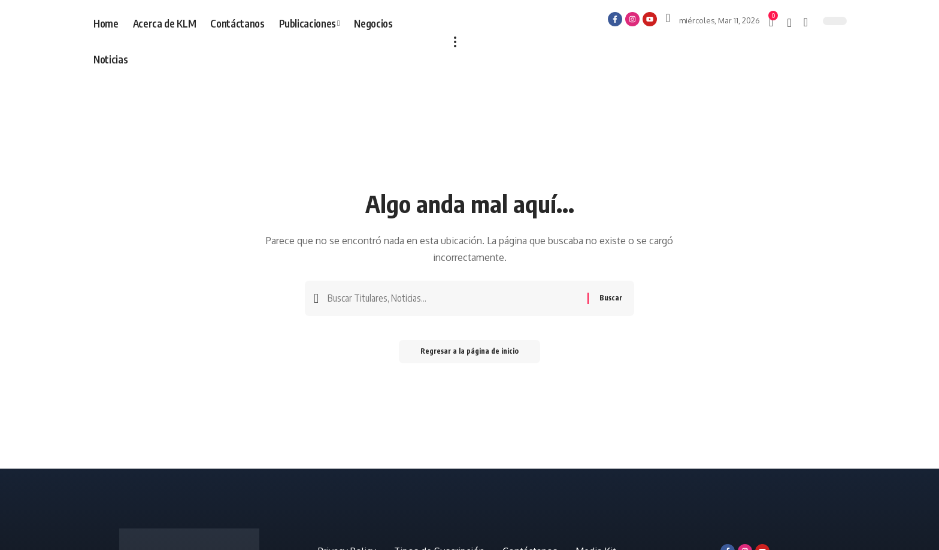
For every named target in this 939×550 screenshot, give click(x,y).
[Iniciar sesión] (668, 18)
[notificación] (789, 23)
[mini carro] (772, 22)
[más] (455, 42)
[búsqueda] (806, 22)
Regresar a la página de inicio (469, 353)
